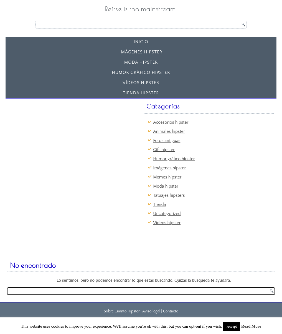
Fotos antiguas (166, 140)
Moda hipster (141, 62)
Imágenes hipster (141, 52)
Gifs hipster (164, 149)
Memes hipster (167, 177)
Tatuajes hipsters (169, 195)
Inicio (141, 41)
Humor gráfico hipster (141, 72)
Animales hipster (169, 131)
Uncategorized (167, 213)
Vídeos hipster (141, 82)
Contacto (170, 311)
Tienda (159, 204)
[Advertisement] (51, 135)
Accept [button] (232, 326)
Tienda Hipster (141, 92)
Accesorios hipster (170, 122)
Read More (251, 326)
